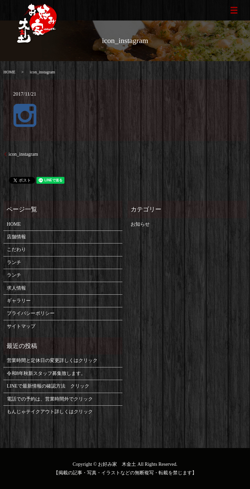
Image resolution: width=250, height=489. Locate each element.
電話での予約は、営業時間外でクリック (50, 399)
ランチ (14, 262)
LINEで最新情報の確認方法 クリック (48, 386)
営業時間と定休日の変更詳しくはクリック (52, 360)
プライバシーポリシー (31, 313)
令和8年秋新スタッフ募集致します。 (46, 373)
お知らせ (140, 224)
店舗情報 (16, 236)
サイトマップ (21, 326)
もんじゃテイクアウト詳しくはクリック (50, 411)
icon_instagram (23, 154)
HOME (9, 72)
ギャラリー (19, 300)
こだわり (16, 249)
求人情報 (16, 288)
